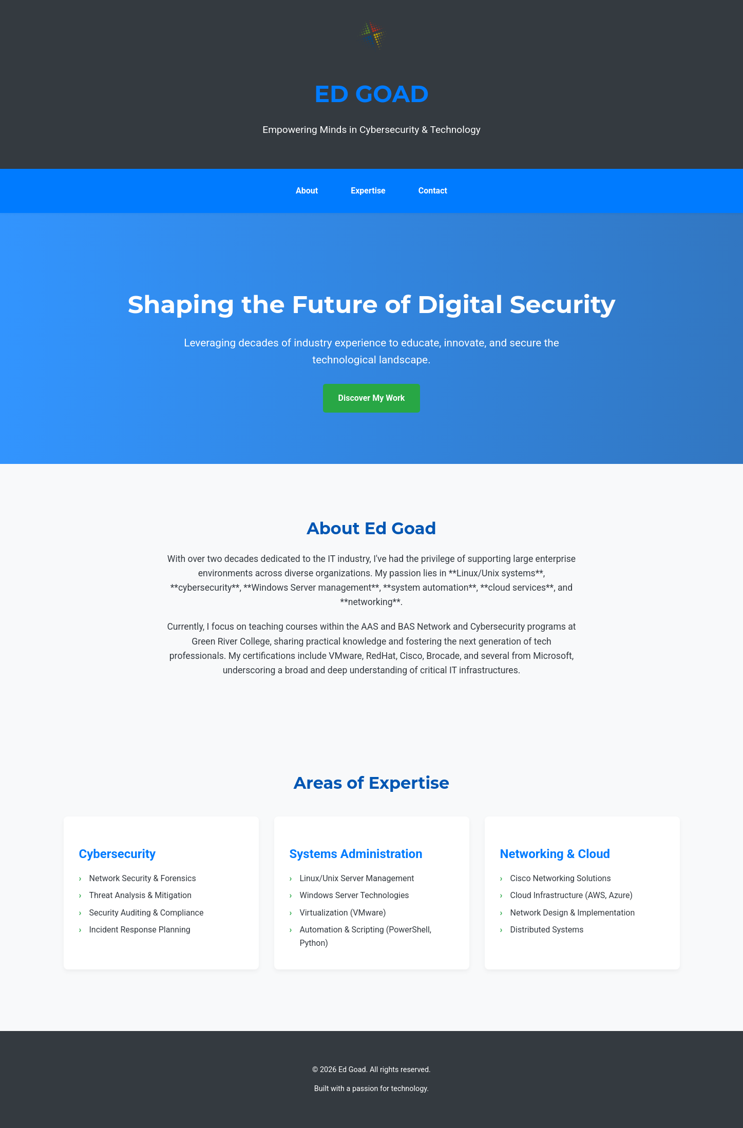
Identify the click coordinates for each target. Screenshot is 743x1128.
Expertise (368, 191)
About (307, 191)
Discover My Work (371, 398)
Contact (432, 191)
